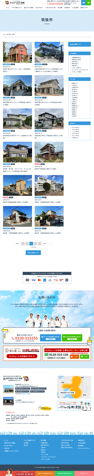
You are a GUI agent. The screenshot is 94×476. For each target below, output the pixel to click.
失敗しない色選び (65, 445)
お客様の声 (67, 7)
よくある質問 (75, 7)
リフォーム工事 (75, 67)
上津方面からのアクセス (22, 391)
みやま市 (74, 93)
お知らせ (6, 448)
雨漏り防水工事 (76, 59)
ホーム (7, 7)
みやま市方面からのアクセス (39, 388)
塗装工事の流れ (65, 443)
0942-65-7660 (26, 394)
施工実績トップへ (33, 253)
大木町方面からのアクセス (22, 388)
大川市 (73, 91)
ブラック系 (74, 129)
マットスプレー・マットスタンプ (79, 70)
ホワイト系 (74, 127)
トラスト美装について (16, 7)
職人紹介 (26, 445)
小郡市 (73, 99)
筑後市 (73, 83)
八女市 (73, 85)
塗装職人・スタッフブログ (11, 451)
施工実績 (60, 7)
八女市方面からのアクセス (37, 391)
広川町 (73, 101)
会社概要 (26, 443)
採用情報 (80, 445)
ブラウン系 (74, 133)
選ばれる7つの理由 (28, 7)
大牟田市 (74, 97)
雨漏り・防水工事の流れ (67, 447)
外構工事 (74, 65)
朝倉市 (73, 103)
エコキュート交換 (76, 72)
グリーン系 (74, 135)
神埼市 (73, 110)
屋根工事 (74, 63)
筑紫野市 (74, 106)
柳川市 (73, 89)
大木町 (73, 95)
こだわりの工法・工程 (67, 440)
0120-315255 (25, 338)
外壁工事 (74, 61)
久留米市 (74, 87)
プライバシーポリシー (84, 448)
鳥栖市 (73, 112)
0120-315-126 (58, 354)
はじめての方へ (39, 7)
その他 (73, 116)
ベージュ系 (74, 131)
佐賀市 (73, 108)
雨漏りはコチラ (84, 7)
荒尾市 (73, 114)
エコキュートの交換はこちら (20, 356)
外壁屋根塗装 (75, 57)
